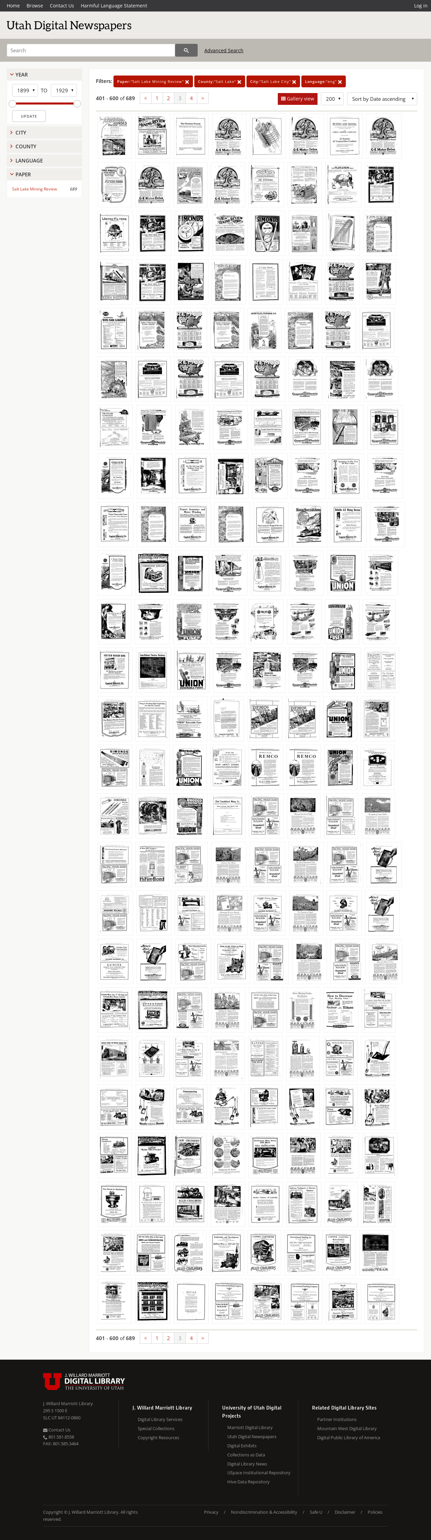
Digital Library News (247, 1464)
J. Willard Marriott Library (68, 1403)
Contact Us (62, 5)
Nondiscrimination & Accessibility (264, 1512)
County (25, 146)
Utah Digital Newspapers (251, 1436)
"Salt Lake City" (273, 81)
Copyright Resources (158, 1437)
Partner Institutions (337, 1419)
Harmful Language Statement (114, 5)
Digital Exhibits (242, 1446)
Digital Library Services (160, 1419)
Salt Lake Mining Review (34, 189)
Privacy (211, 1512)
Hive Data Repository (248, 1482)
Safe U (316, 1512)
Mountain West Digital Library (347, 1428)
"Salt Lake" (219, 81)
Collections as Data (246, 1455)
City (20, 132)
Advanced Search (223, 50)
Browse (35, 5)
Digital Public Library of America (348, 1437)
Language (29, 160)
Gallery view (300, 98)
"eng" (323, 81)
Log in (421, 5)
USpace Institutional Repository (259, 1473)
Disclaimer (345, 1512)
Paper (23, 174)
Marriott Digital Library (250, 1427)
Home (13, 5)
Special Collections (156, 1428)
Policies (375, 1512)
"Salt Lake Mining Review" (153, 81)
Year (21, 74)
